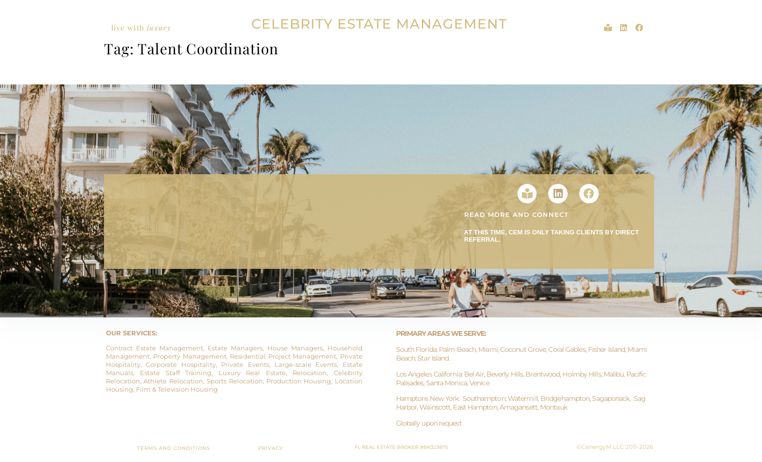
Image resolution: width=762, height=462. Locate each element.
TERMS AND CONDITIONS (173, 448)
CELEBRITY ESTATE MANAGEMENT (379, 24)
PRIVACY (270, 448)
